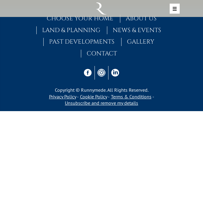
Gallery (140, 42)
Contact (102, 54)
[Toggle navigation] (175, 9)
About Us (141, 18)
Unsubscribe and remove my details (101, 103)
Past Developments (82, 42)
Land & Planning (71, 30)
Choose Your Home (80, 18)
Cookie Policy (93, 97)
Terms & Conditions (131, 97)
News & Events (137, 30)
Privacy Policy (62, 97)
